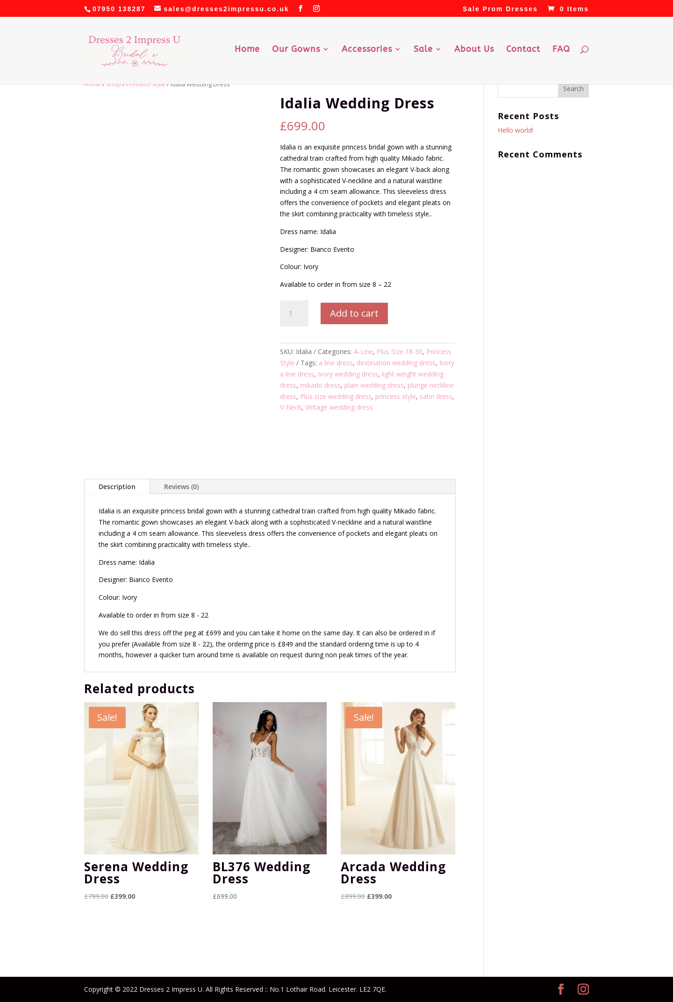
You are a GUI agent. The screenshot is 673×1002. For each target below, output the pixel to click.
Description (117, 486)
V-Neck (290, 407)
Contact (523, 50)
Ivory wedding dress (348, 374)
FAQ (561, 50)
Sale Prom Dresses (500, 9)
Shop (113, 84)
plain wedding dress (374, 385)
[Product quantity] (294, 313)
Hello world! (515, 130)
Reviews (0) (181, 486)
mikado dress (320, 385)
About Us (474, 50)
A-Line (363, 351)
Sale (423, 50)
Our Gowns (296, 50)
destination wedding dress (396, 362)
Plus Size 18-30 (399, 351)
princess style (395, 396)
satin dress (436, 396)
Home (247, 50)
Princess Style (145, 84)
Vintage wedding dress (339, 407)
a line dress (336, 362)
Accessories (367, 50)
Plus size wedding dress (336, 396)
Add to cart (354, 313)
